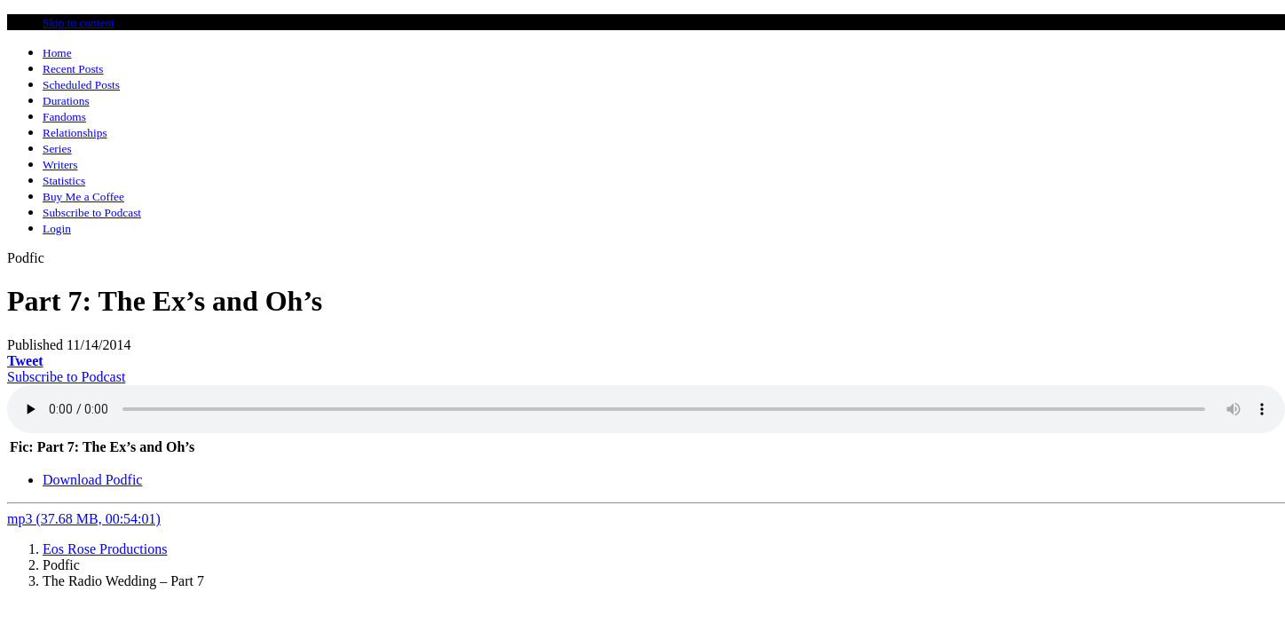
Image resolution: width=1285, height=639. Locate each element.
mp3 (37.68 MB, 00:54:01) (84, 518)
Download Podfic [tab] (92, 479)
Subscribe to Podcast (66, 376)
